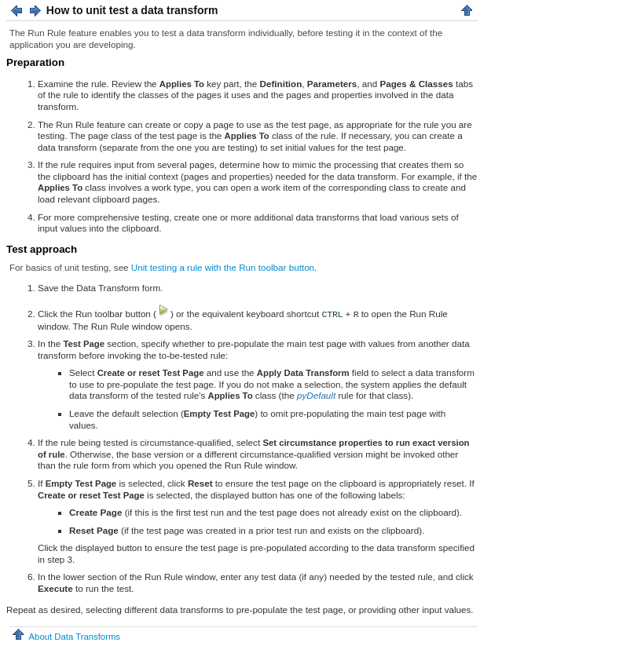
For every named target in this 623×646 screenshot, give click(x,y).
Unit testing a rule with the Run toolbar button (222, 267)
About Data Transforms (65, 636)
